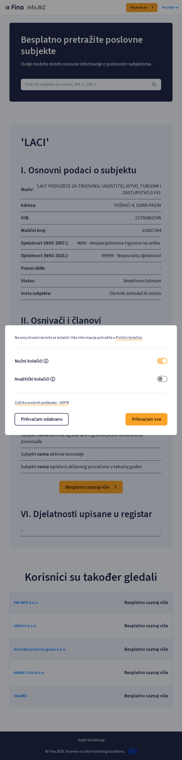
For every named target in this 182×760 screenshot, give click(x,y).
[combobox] (91, 84)
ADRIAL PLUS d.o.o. (32, 684)
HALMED (23, 707)
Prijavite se (141, 7)
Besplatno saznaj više (91, 498)
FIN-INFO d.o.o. (29, 614)
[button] (46, 361)
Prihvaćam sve (146, 419)
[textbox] (91, 84)
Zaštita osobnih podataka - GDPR (42, 402)
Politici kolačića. (129, 337)
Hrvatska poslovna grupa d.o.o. (43, 660)
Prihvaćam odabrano (42, 419)
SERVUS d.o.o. (28, 637)
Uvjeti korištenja (91, 740)
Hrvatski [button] (170, 7)
